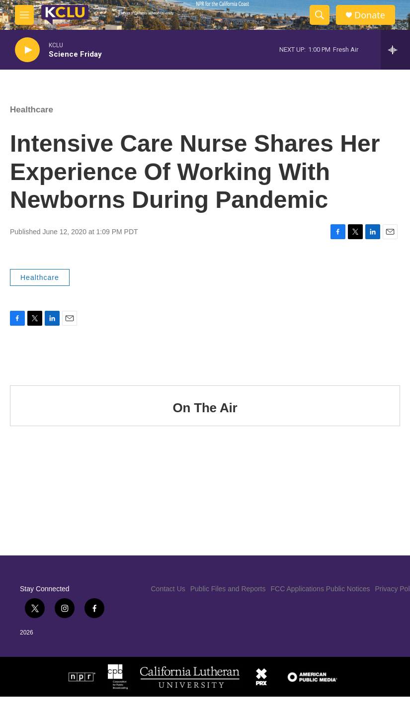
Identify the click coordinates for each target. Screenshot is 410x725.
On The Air (205, 407)
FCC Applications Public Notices (320, 589)
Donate (369, 15)
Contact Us (168, 589)
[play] (27, 50)
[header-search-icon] (319, 15)
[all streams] (395, 50)
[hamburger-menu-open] (24, 15)
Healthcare (31, 109)
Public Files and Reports (228, 589)
